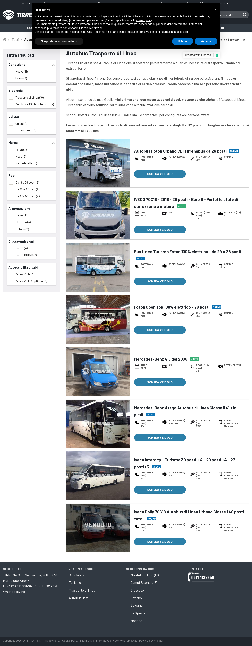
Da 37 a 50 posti (27, 196)
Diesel (21, 215)
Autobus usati (79, 598)
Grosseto (137, 590)
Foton (21, 149)
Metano (22, 229)
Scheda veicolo (160, 174)
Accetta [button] (206, 41)
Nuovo (21, 71)
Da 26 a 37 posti (27, 189)
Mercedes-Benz (27, 163)
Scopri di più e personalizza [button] (59, 41)
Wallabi (158, 640)
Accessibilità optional (31, 281)
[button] (215, 9)
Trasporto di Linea (29, 97)
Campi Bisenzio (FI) (144, 582)
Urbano (21, 123)
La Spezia (138, 613)
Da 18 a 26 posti (27, 182)
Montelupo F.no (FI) (145, 575)
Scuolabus (76, 575)
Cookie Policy (70, 640)
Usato (21, 78)
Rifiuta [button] (182, 41)
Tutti (15, 39)
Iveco (20, 156)
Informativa (87, 640)
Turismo (75, 582)
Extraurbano (25, 130)
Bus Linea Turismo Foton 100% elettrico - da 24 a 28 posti (187, 251)
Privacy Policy (52, 640)
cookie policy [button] (144, 20)
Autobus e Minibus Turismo (34, 104)
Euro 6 (21, 248)
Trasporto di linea (82, 590)
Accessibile (24, 274)
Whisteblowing (14, 591)
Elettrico (23, 222)
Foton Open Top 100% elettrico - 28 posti (171, 306)
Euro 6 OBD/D (26, 255)
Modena (136, 620)
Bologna (137, 605)
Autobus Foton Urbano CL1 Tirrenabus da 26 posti (180, 150)
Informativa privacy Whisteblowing (117, 640)
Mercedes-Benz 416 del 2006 (160, 358)
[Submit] (244, 14)
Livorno (136, 598)
